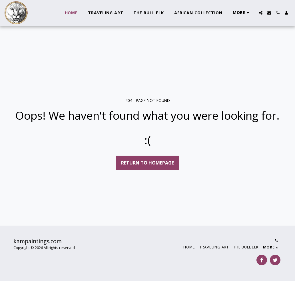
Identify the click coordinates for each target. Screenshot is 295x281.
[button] (261, 13)
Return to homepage (147, 163)
